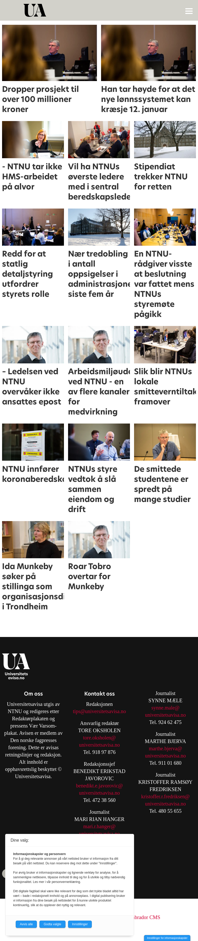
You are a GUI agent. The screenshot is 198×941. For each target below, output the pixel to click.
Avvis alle (26, 924)
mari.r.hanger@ (99, 826)
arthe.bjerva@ (167, 748)
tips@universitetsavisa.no (99, 711)
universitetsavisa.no (99, 745)
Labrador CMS (144, 917)
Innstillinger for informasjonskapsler (167, 938)
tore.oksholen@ (99, 737)
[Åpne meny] (189, 11)
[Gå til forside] (99, 10)
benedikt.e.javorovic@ (99, 785)
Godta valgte (52, 924)
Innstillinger (80, 924)
